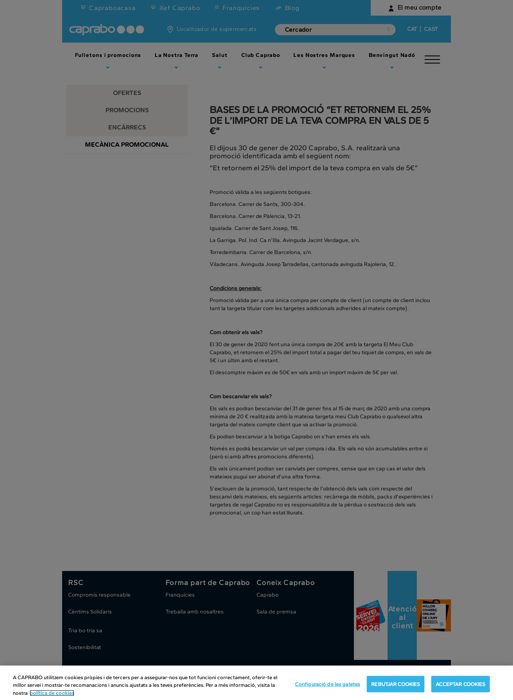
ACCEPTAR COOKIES (460, 689)
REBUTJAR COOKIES (395, 689)
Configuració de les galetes (327, 689)
